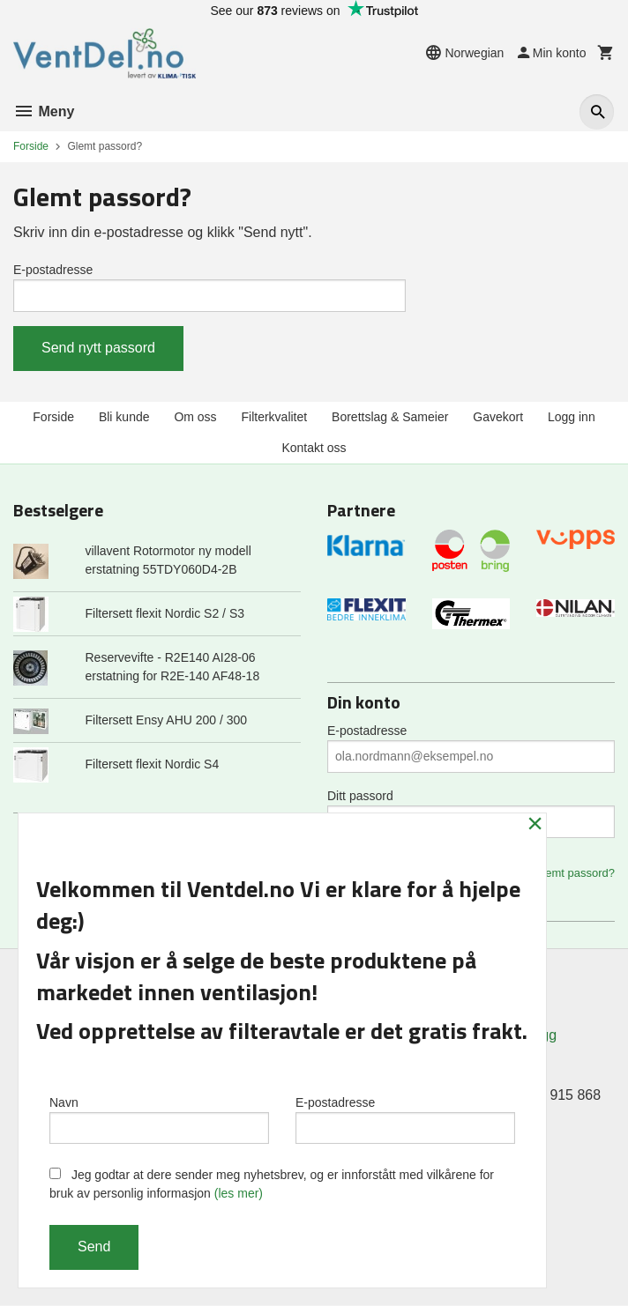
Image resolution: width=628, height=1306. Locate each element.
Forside (31, 146)
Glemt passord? (574, 872)
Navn (159, 1119)
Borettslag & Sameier (390, 417)
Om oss (195, 417)
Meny (43, 111)
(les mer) (238, 1193)
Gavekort (498, 417)
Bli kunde (124, 417)
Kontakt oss (313, 448)
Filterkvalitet (275, 417)
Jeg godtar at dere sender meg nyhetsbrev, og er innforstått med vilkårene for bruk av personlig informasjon (271, 1184)
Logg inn (571, 417)
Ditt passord (360, 796)
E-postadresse (53, 270)
